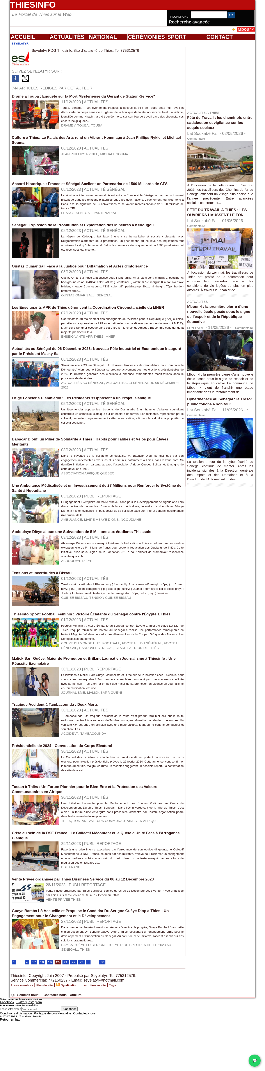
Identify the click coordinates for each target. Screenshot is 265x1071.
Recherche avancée (189, 22)
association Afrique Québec (92, 503)
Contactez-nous (86, 1055)
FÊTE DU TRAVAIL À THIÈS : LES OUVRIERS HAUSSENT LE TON (219, 214)
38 (108, 1023)
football (119, 687)
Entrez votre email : (10, 1069)
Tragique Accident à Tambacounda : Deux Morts (62, 751)
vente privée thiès (66, 955)
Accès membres (26, 1046)
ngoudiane (143, 552)
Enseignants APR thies (86, 359)
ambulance (73, 552)
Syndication (85, 1046)
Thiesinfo (33, 4)
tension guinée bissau (118, 636)
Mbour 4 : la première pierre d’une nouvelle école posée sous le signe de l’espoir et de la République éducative (218, 319)
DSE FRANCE (74, 924)
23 (86, 1023)
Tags (141, 1046)
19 (52, 1023)
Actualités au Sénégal (86, 408)
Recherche (179, 16)
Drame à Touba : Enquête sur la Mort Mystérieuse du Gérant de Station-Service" (95, 96)
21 (69, 1023)
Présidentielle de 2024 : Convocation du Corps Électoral (70, 795)
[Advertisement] (222, 74)
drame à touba (77, 129)
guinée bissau (76, 636)
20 (61, 1023)
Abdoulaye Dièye (79, 596)
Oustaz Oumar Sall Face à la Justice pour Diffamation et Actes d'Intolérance (91, 276)
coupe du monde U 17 (84, 687)
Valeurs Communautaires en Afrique (133, 875)
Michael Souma (123, 157)
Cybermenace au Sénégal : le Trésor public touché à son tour (220, 416)
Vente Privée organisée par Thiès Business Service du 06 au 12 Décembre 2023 (94, 934)
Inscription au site (116, 1046)
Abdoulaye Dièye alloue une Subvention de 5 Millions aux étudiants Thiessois (93, 563)
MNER (119, 359)
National (103, 37)
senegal (112, 310)
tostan (83, 875)
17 (35, 1023)
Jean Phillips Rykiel (83, 157)
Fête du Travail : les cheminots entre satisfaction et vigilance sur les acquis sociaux (219, 122)
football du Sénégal (155, 687)
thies (67, 875)
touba (102, 129)
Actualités (67, 37)
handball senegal (74, 691)
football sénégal (32, 691)
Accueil (23, 37)
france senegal (79, 225)
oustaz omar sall (81, 310)
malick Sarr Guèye (112, 740)
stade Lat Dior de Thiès (122, 691)
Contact (219, 37)
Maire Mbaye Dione (108, 552)
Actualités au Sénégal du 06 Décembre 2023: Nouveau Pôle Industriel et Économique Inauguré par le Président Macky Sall (86, 372)
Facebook (5, 1063)
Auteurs (118, 1055)
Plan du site (55, 1046)
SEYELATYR (199, 332)
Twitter (16, 1063)
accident (71, 784)
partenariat (112, 225)
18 (43, 1023)
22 (78, 1023)
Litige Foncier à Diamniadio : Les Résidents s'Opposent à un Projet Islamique (92, 423)
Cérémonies (146, 37)
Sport (176, 37)
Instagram (27, 1063)
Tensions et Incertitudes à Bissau (46, 607)
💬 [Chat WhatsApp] (255, 1060)
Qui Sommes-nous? (37, 1055)
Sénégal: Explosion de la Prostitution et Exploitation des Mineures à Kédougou (94, 235)
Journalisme (75, 740)
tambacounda (98, 784)
